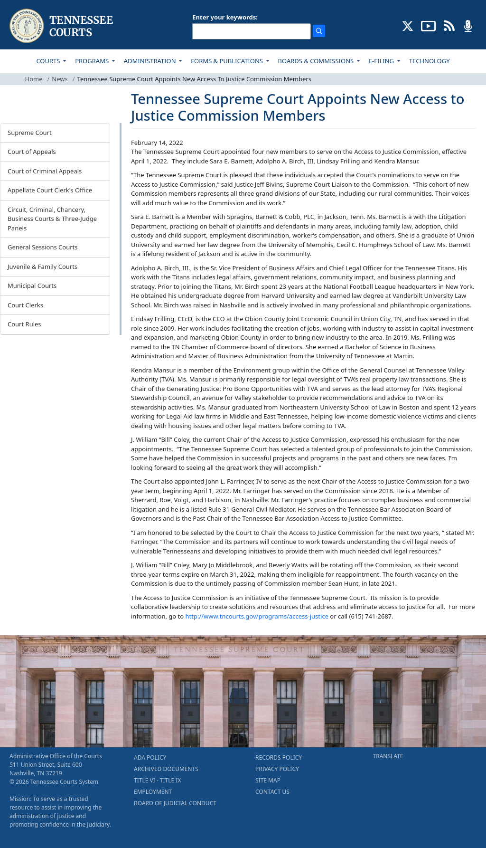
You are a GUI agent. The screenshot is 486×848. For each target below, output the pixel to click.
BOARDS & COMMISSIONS (316, 61)
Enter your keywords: (225, 17)
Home (34, 79)
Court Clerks (25, 305)
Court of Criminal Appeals (45, 171)
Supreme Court (30, 132)
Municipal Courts (32, 285)
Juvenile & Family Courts (42, 266)
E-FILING (382, 61)
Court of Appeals (32, 151)
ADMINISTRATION (151, 61)
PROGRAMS (92, 61)
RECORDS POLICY (278, 757)
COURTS (48, 61)
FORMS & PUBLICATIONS (227, 61)
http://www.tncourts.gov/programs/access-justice (257, 616)
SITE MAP (267, 780)
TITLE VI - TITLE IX (157, 780)
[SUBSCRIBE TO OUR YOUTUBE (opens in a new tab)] (428, 25)
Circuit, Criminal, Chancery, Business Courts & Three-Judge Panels (52, 218)
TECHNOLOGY (429, 61)
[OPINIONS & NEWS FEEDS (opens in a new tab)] (449, 25)
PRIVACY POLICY (277, 769)
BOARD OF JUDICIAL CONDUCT (175, 803)
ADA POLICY (150, 757)
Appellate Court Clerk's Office (50, 190)
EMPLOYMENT (153, 792)
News (59, 79)
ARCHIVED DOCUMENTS (166, 769)
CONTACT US (272, 792)
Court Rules (24, 324)
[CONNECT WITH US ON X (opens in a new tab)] (408, 25)
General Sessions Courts (43, 247)
